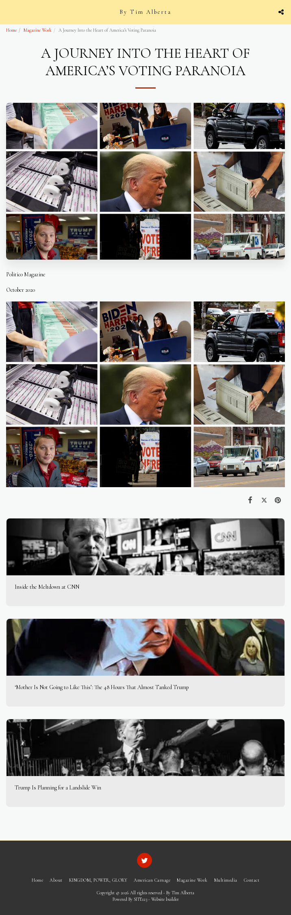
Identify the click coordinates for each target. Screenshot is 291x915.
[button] (9, 12)
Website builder (165, 899)
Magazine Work (38, 30)
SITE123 (140, 899)
